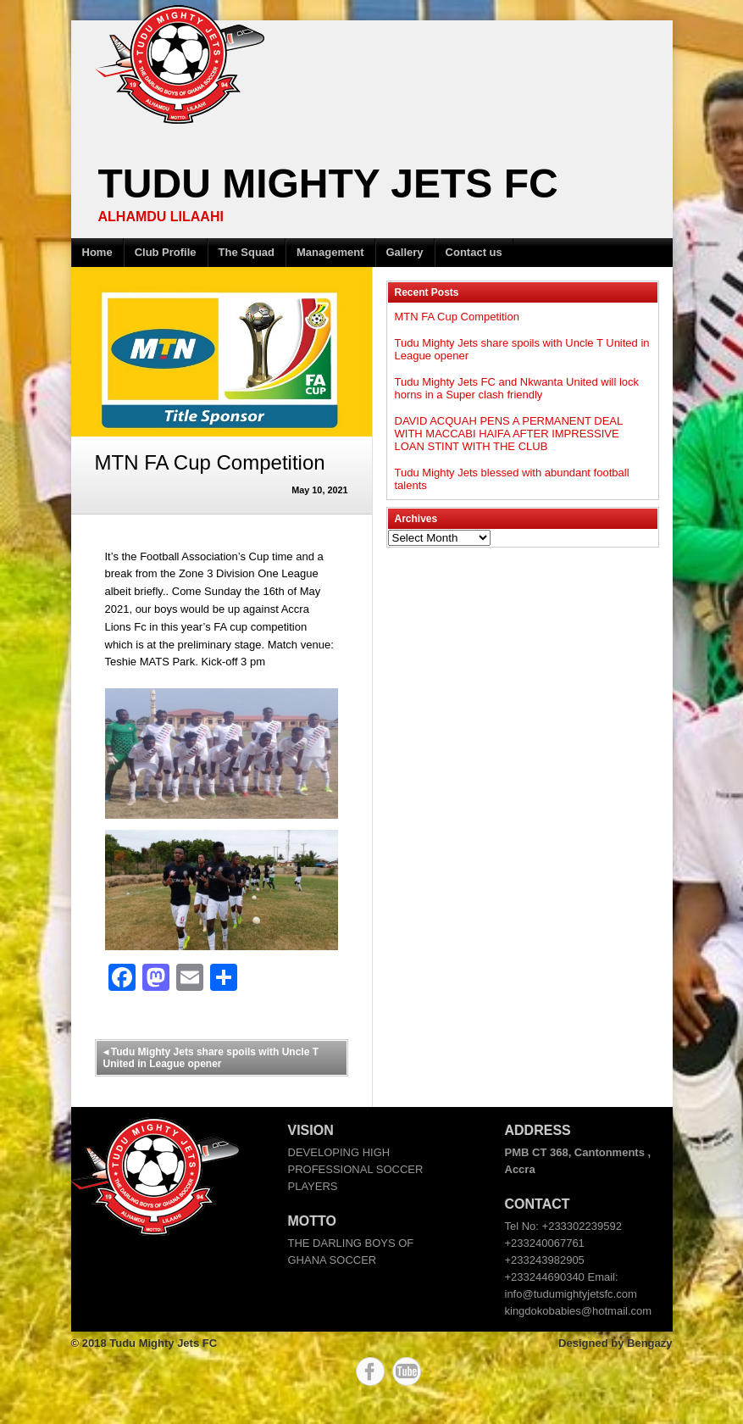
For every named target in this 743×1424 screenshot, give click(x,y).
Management (330, 252)
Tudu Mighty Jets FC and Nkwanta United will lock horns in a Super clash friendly (517, 388)
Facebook (370, 1371)
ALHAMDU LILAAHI (161, 216)
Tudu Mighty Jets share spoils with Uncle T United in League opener (211, 1058)
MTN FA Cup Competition (457, 316)
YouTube (406, 1371)
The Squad (246, 252)
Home (97, 252)
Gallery (405, 252)
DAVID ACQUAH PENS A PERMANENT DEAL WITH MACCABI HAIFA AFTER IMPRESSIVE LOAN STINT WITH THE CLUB (509, 433)
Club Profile (166, 252)
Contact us (474, 252)
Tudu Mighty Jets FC (328, 183)
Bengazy (649, 1343)
